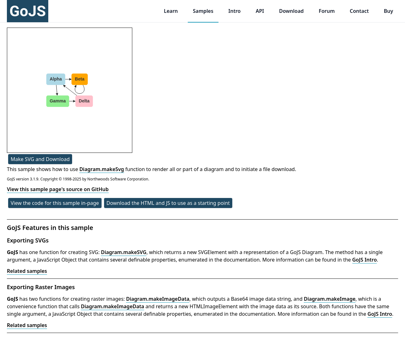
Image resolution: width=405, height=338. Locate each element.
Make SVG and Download (40, 159)
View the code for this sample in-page (55, 203)
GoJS (27, 11)
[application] (69, 90)
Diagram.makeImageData (157, 298)
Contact (359, 11)
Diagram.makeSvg (101, 169)
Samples (203, 11)
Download (291, 11)
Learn (171, 11)
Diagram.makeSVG (123, 252)
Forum (327, 11)
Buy (388, 11)
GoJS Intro (364, 259)
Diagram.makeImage (329, 298)
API (260, 11)
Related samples (27, 271)
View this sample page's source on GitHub (58, 189)
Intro (235, 11)
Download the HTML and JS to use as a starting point (168, 203)
